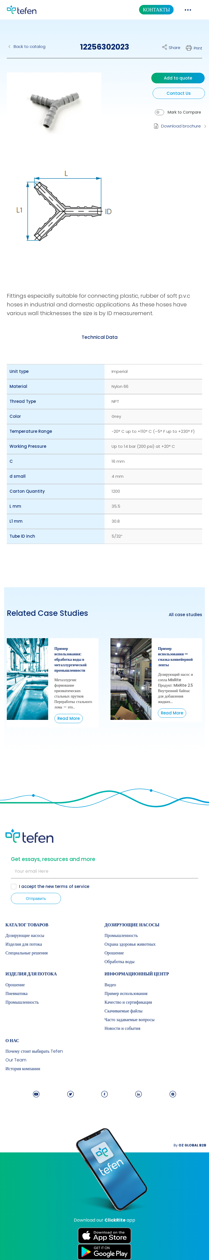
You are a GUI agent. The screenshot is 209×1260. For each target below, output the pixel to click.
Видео (110, 985)
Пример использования (125, 993)
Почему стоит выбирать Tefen (34, 1051)
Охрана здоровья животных (130, 944)
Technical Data (100, 337)
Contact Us (179, 93)
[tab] (100, 337)
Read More (68, 718)
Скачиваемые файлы (123, 1011)
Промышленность (121, 935)
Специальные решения (26, 953)
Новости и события (122, 1028)
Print (198, 48)
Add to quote (178, 78)
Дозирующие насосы (24, 935)
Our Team (15, 1060)
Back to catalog (29, 46)
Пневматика (16, 993)
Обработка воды (119, 961)
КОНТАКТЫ (156, 9)
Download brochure (181, 126)
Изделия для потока (23, 944)
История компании (22, 1069)
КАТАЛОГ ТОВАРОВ (26, 925)
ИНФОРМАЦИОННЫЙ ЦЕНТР (136, 974)
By (190, 1145)
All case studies (185, 614)
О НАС (12, 1040)
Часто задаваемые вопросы (129, 1019)
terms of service (72, 886)
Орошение (114, 953)
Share (174, 47)
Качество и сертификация (128, 1002)
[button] (50, 113)
